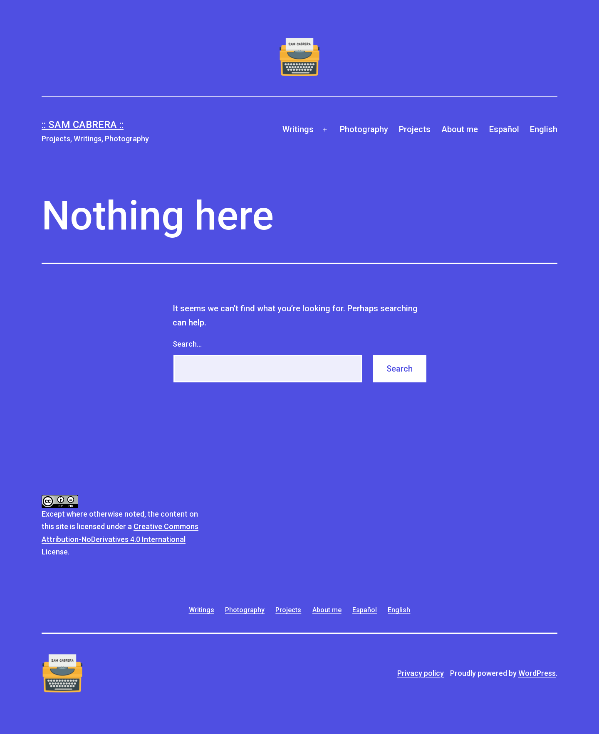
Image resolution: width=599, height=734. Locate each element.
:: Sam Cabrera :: (83, 125)
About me (459, 129)
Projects (415, 129)
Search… (187, 344)
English (543, 129)
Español (504, 129)
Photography (364, 129)
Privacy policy (420, 673)
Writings (298, 129)
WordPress (537, 673)
